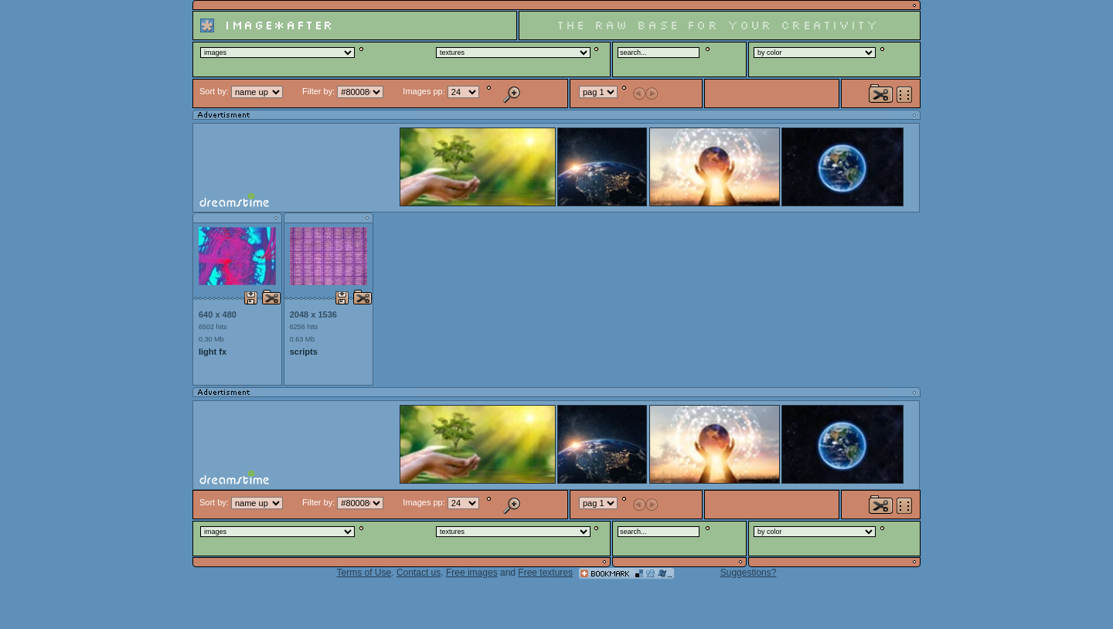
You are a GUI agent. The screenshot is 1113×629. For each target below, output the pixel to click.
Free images (472, 572)
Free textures (545, 572)
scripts (304, 351)
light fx (212, 351)
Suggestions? (748, 572)
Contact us (419, 572)
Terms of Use (364, 572)
